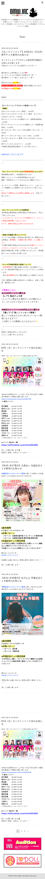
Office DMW (17, 876)
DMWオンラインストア (9, 555)
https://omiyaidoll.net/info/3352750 (16, 399)
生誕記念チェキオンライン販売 (13, 473)
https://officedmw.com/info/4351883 (19, 445)
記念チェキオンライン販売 (15, 587)
